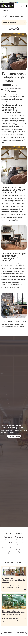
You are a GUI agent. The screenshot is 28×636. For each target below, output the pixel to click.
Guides (22, 548)
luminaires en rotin (14, 284)
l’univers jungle (5, 267)
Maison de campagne (8, 88)
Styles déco (18, 88)
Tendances (6, 90)
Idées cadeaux (14, 553)
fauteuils (16, 274)
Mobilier (20, 542)
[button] (24, 22)
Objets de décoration (10, 548)
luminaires (4, 203)
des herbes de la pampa (12, 219)
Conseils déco (9, 542)
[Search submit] (24, 10)
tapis (12, 273)
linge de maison (13, 140)
